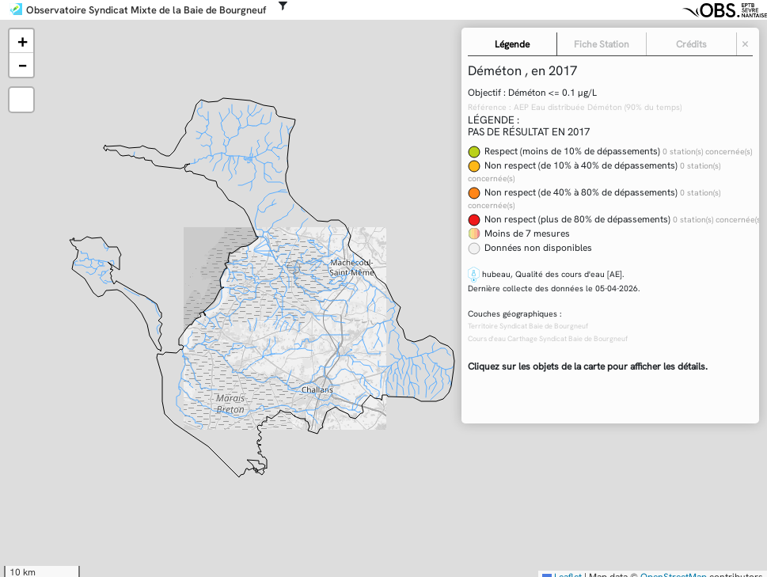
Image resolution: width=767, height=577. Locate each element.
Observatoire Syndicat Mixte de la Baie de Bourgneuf (146, 10)
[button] (21, 41)
